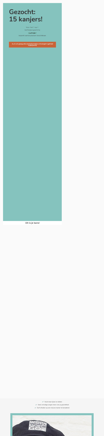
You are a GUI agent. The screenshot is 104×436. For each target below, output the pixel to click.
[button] (32, 45)
